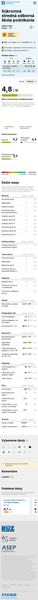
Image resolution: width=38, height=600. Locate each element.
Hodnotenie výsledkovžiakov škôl (13, 2)
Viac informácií (26, 106)
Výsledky (12, 585)
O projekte (6, 587)
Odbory (28, 585)
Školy (20, 585)
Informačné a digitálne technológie (10, 67)
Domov (4, 585)
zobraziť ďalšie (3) (8, 75)
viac (10, 28)
